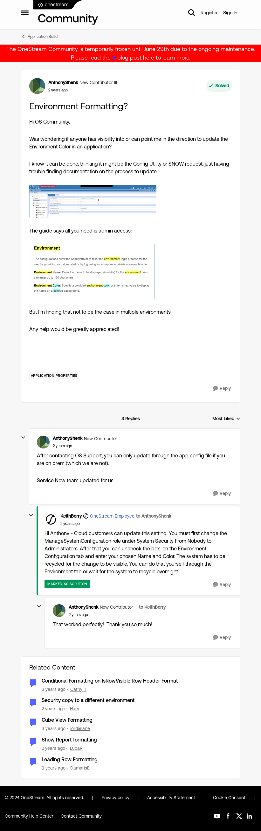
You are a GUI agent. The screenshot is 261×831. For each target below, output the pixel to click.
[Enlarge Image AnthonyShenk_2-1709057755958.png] (92, 201)
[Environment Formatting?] (62, 446)
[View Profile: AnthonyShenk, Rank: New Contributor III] (37, 86)
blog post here (135, 57)
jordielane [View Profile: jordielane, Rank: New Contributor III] (80, 728)
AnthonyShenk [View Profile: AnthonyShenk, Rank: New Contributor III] (63, 82)
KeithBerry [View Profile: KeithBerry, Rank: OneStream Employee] (71, 516)
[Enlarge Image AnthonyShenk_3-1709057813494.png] (92, 271)
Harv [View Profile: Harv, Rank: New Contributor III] (74, 708)
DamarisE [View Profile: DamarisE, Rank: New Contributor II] (80, 767)
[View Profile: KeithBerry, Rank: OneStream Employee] (51, 519)
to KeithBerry (152, 607)
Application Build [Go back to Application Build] (39, 36)
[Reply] (222, 388)
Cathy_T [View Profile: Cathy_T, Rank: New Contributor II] (78, 688)
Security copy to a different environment (88, 700)
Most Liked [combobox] (226, 419)
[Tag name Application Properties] (54, 375)
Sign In (230, 12)
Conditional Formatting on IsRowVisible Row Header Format (110, 681)
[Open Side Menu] (25, 13)
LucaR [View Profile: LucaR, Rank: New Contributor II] (76, 748)
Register (209, 12)
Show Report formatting (69, 740)
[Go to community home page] (66, 12)
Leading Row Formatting (70, 759)
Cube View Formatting (67, 720)
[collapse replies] (23, 437)
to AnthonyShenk (153, 516)
